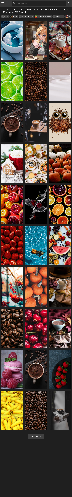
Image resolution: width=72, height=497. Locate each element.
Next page (36, 437)
